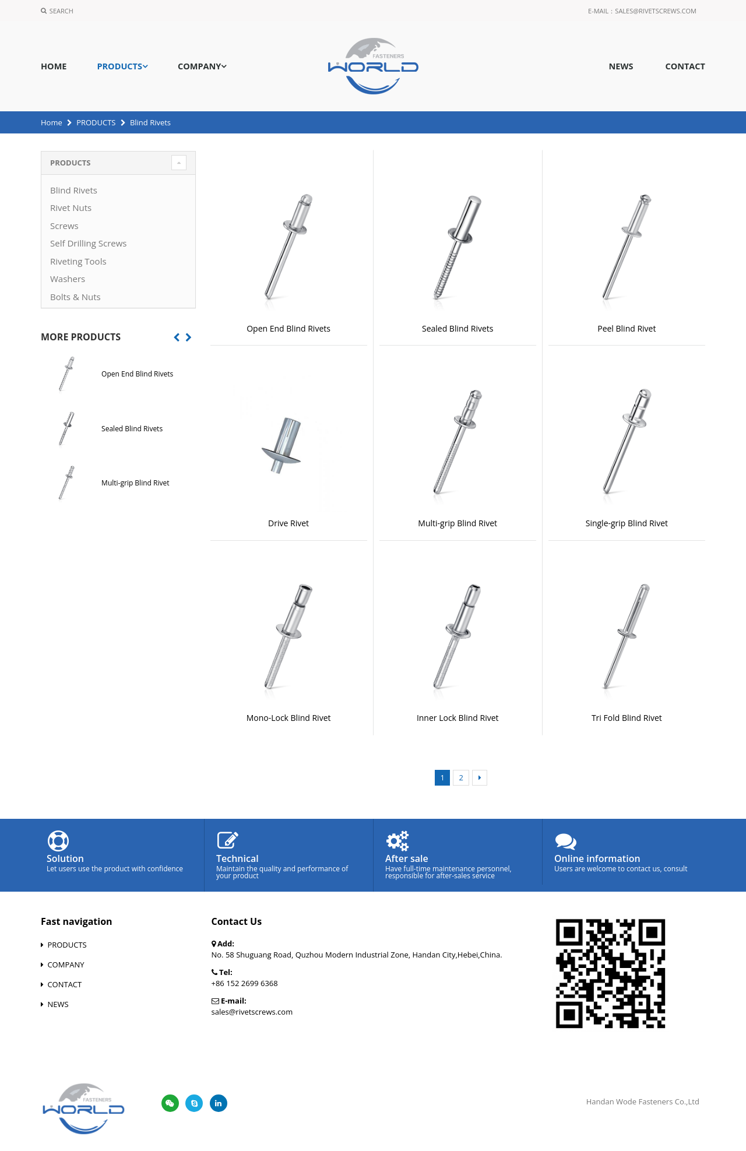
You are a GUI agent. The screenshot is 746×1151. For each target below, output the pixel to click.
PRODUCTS (119, 66)
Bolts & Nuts (75, 296)
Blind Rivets (73, 190)
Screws (64, 225)
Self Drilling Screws (88, 243)
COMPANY (199, 66)
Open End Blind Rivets (288, 328)
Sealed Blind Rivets (458, 328)
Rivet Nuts (71, 207)
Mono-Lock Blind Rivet (289, 717)
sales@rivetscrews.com (655, 10)
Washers (67, 278)
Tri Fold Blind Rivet (627, 717)
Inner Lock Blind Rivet (458, 717)
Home (51, 122)
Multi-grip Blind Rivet (457, 523)
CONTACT (685, 66)
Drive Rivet (288, 523)
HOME (53, 66)
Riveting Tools (78, 261)
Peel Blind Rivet (626, 328)
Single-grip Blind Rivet (627, 523)
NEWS (620, 66)
